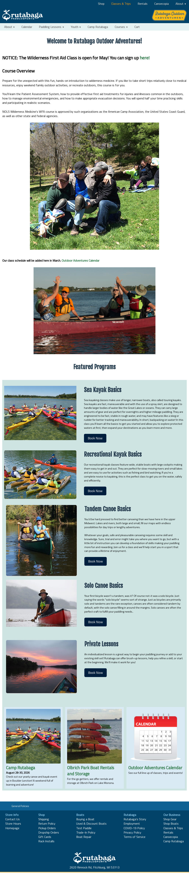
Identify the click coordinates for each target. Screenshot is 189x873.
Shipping (43, 819)
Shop (101, 3)
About (180, 3)
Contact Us (12, 819)
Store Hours (13, 823)
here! (145, 57)
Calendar (26, 26)
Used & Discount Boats (91, 823)
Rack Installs (46, 841)
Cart (137, 26)
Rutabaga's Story (135, 819)
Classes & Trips (121, 3)
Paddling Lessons (50, 26)
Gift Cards (44, 836)
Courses (120, 26)
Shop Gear (169, 819)
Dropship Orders (48, 832)
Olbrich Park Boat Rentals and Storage (90, 770)
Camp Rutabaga (98, 26)
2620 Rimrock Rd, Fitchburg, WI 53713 (94, 867)
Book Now (95, 438)
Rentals (142, 3)
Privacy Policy (132, 832)
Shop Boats (171, 823)
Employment (132, 823)
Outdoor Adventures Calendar (80, 260)
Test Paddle (84, 828)
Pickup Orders (47, 828)
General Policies (20, 806)
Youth (74, 26)
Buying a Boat (85, 819)
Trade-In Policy (85, 832)
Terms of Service (134, 836)
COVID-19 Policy (134, 828)
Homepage (12, 828)
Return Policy (46, 823)
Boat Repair (83, 836)
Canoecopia (161, 3)
